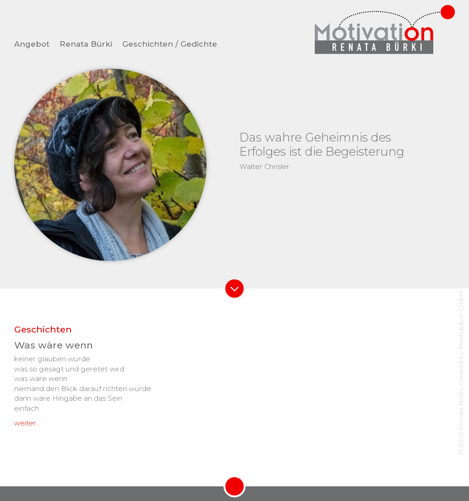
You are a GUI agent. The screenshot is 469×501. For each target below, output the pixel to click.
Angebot (31, 44)
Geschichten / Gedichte (169, 44)
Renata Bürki (86, 44)
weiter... (27, 423)
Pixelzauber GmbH (460, 320)
